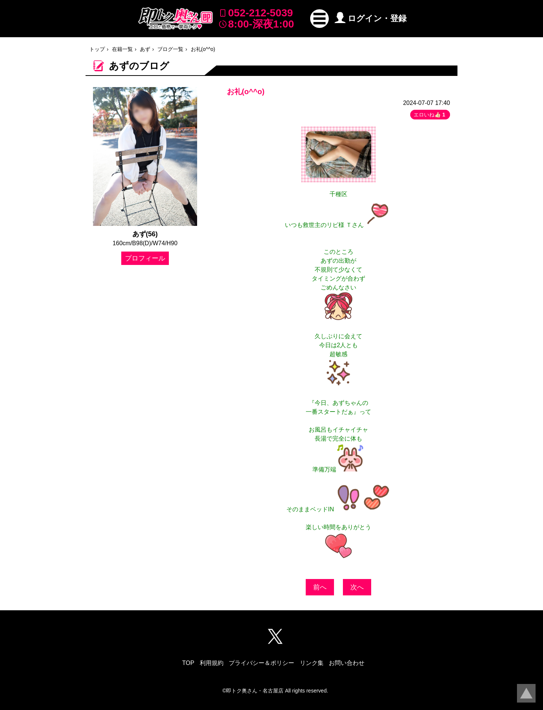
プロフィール (145, 258)
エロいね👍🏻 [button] (430, 115)
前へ (320, 587)
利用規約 (212, 663)
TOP (188, 663)
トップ (97, 49)
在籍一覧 (122, 49)
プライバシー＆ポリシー (261, 663)
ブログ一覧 (170, 49)
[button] (319, 18)
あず (145, 49)
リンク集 (312, 663)
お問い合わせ (346, 663)
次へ (357, 587)
